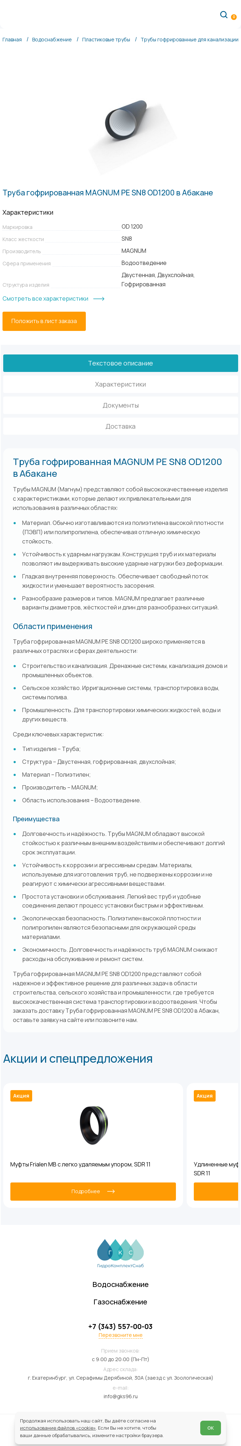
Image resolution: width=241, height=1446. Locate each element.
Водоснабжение (121, 1284)
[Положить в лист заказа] (44, 321)
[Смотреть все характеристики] (53, 298)
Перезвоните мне (121, 1335)
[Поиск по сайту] (224, 14)
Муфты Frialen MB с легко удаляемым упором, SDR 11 (80, 1164)
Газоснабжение (120, 1302)
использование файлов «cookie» (58, 1428)
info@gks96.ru (121, 1396)
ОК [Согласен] (210, 1428)
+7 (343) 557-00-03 (120, 1326)
